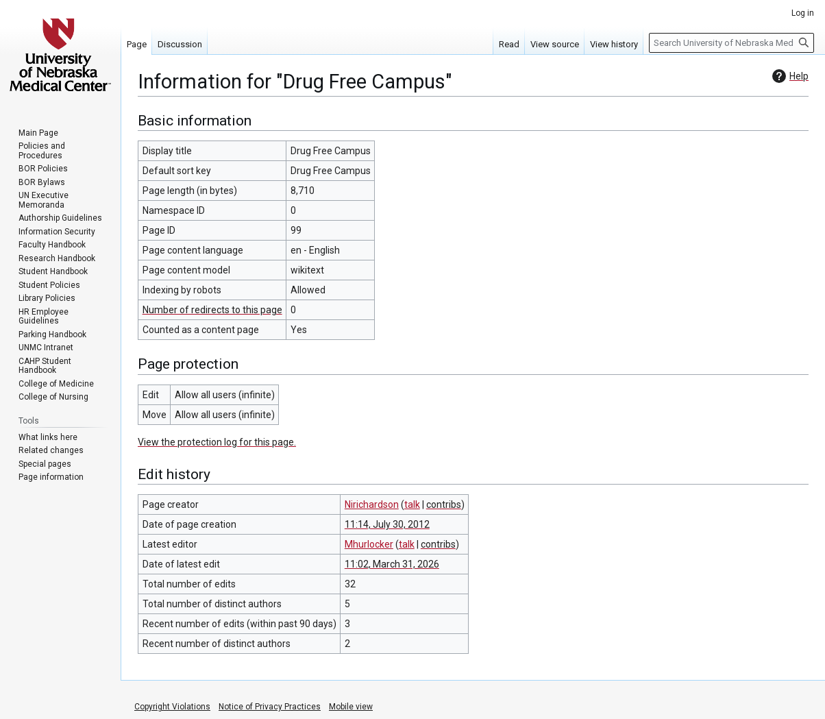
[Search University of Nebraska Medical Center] (731, 43)
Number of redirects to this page (212, 309)
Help (789, 76)
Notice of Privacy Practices (270, 706)
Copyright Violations (172, 706)
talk (412, 504)
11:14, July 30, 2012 (387, 524)
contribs (443, 504)
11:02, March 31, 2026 (392, 564)
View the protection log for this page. (217, 442)
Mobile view (351, 706)
